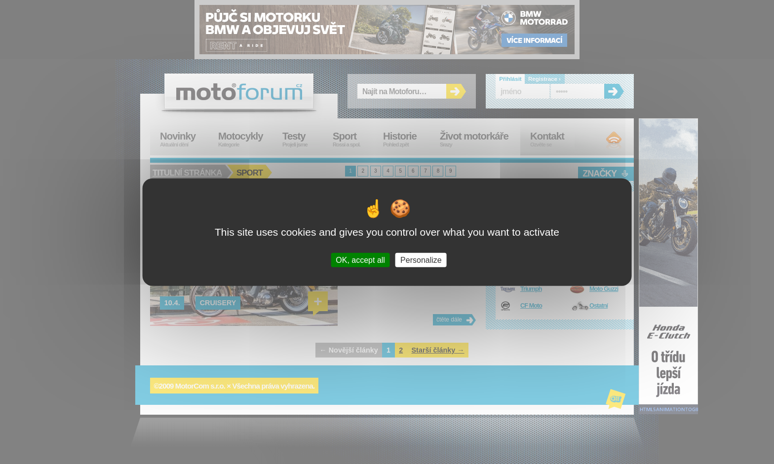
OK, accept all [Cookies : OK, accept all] (360, 260)
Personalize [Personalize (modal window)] (421, 260)
